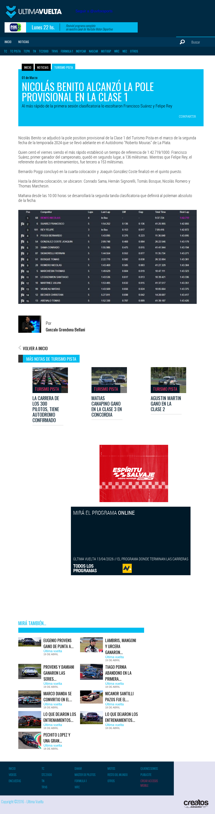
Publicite (145, 774)
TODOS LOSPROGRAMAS (85, 568)
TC (5, 51)
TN (34, 51)
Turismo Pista (63, 67)
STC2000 (47, 774)
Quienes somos (149, 768)
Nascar (93, 51)
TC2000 (43, 51)
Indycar (81, 51)
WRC (116, 51)
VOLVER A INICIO (35, 348)
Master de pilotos (85, 774)
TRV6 (54, 51)
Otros (134, 51)
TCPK (27, 51)
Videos (12, 774)
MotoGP (106, 51)
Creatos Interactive (196, 803)
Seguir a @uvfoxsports (94, 11)
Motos (111, 768)
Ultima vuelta (39, 13)
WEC (124, 51)
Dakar (78, 768)
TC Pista (15, 51)
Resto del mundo (118, 774)
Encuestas (15, 780)
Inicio (8, 41)
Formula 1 (67, 51)
